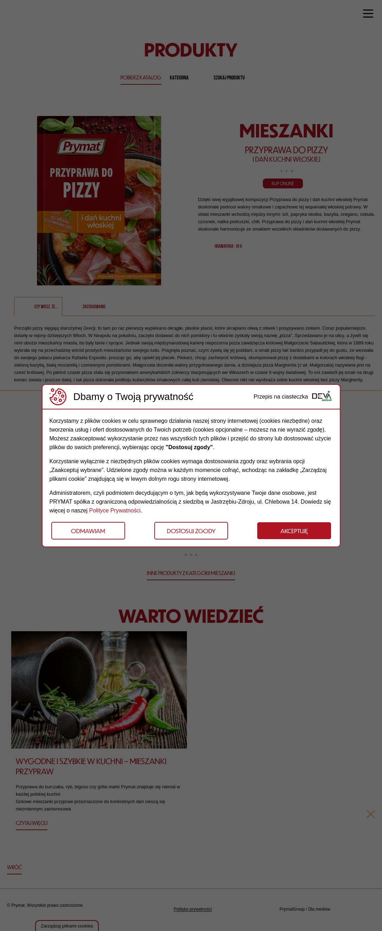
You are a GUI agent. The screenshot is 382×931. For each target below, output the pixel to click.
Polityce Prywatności (115, 510)
